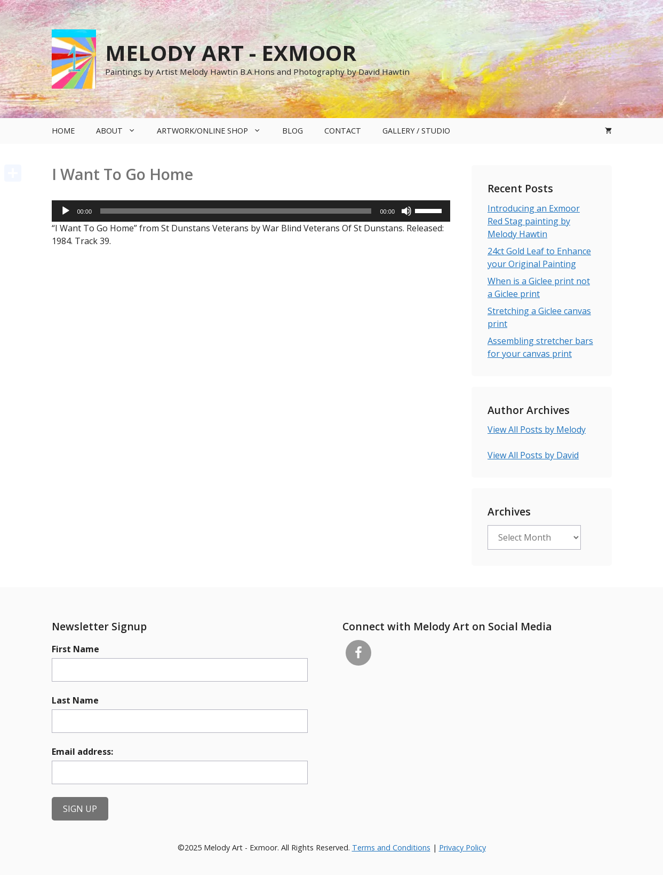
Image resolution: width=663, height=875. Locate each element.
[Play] (65, 211)
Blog (292, 131)
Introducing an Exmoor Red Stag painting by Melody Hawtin (534, 221)
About (121, 131)
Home (63, 131)
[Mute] (406, 211)
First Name (75, 649)
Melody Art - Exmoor (230, 52)
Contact (342, 131)
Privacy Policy (462, 847)
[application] (251, 211)
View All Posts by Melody (537, 429)
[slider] (235, 211)
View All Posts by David (533, 455)
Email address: (82, 751)
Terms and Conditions (391, 847)
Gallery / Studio (416, 131)
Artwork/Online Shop (214, 131)
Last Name (75, 700)
